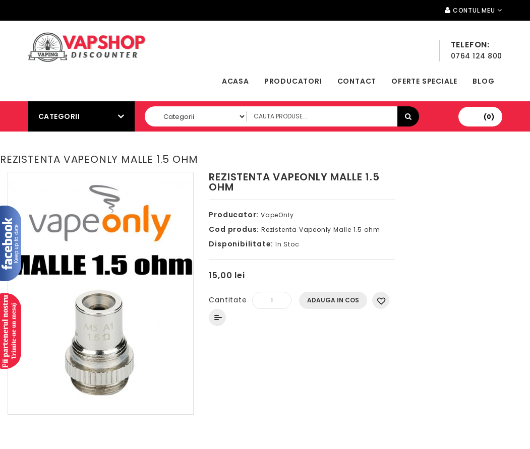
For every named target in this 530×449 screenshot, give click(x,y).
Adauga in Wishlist (380, 300)
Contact (357, 81)
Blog (483, 81)
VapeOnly (277, 215)
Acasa (235, 81)
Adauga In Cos (333, 300)
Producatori (293, 81)
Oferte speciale (424, 81)
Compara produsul (217, 317)
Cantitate (228, 300)
